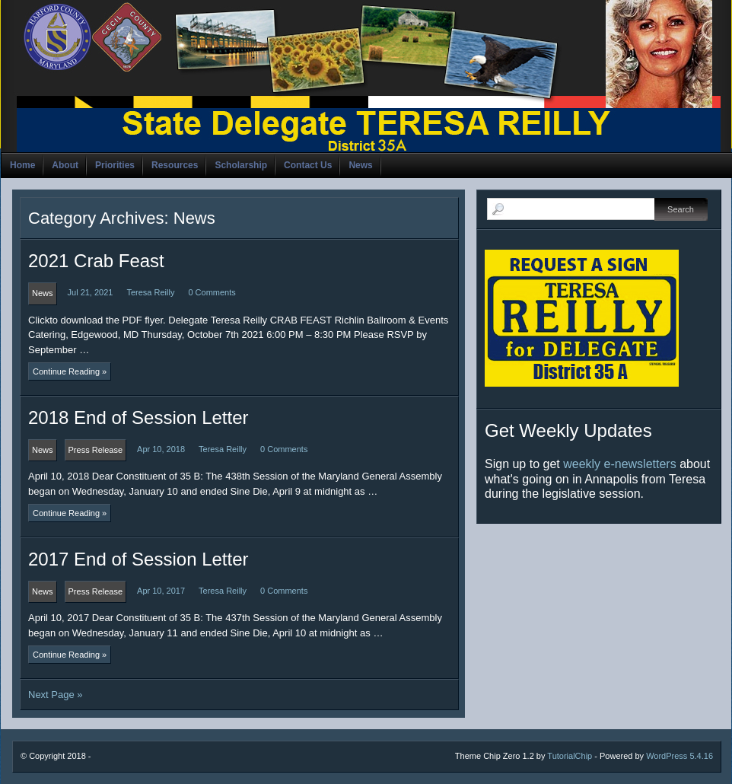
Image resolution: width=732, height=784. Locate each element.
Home (22, 165)
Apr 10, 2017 (161, 590)
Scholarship (241, 165)
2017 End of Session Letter (138, 559)
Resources (174, 165)
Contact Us (308, 165)
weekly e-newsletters (619, 463)
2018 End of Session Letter (138, 417)
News (360, 165)
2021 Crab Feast (96, 260)
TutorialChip (569, 755)
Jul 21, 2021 (90, 292)
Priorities (115, 165)
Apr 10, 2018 (161, 449)
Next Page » (55, 694)
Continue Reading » (70, 371)
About (65, 165)
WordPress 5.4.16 (679, 755)
